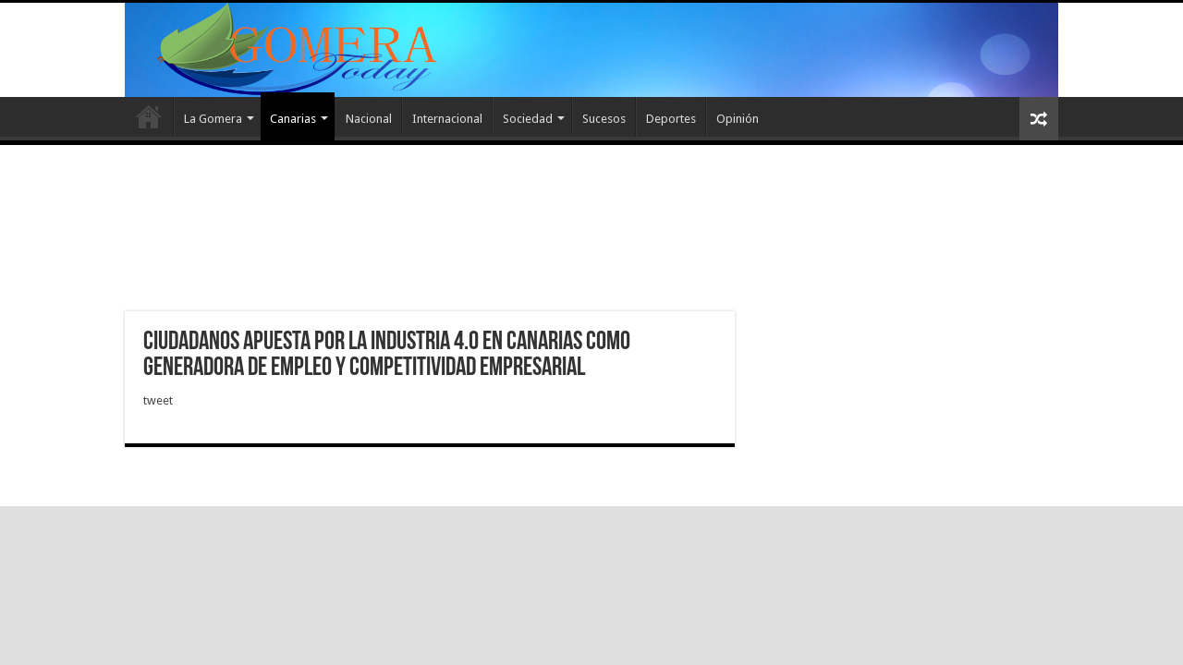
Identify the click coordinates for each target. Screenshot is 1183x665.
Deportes (671, 119)
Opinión (737, 119)
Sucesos (604, 119)
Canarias (293, 119)
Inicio (149, 116)
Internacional (447, 119)
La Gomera (213, 119)
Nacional (369, 119)
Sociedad (528, 119)
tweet (158, 400)
